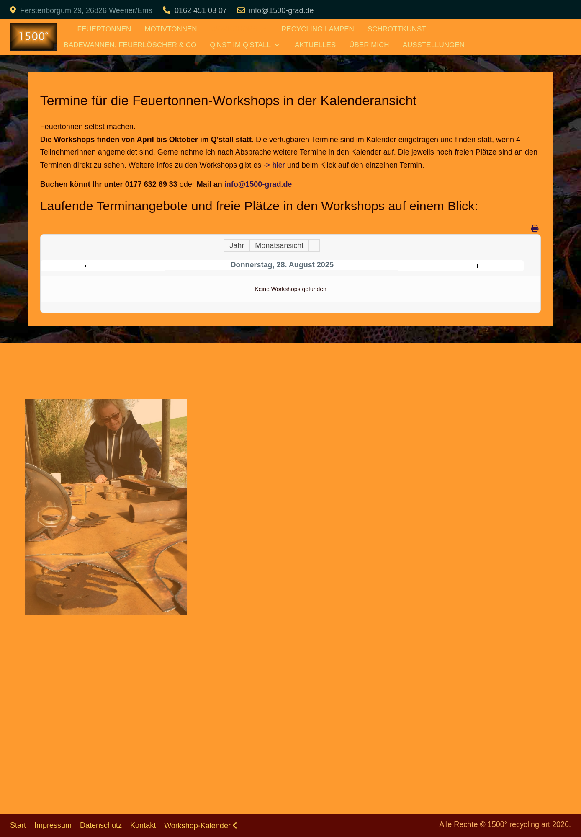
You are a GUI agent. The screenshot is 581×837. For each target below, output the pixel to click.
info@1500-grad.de (281, 10)
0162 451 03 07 (201, 10)
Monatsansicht (279, 245)
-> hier (274, 165)
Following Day (459, 266)
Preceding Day (105, 266)
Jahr (236, 245)
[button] (105, 507)
